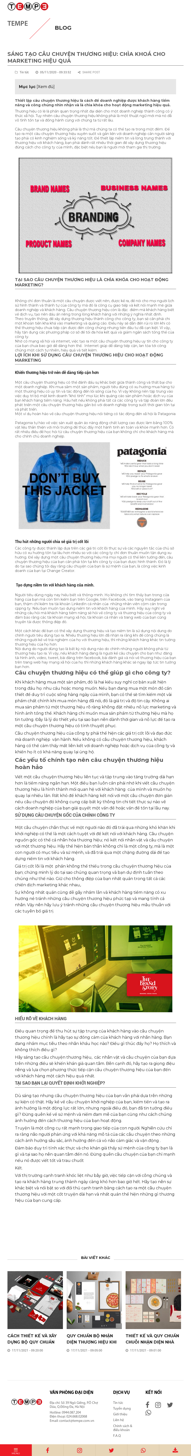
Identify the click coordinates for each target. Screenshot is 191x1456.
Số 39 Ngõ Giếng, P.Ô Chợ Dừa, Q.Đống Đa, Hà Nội (74, 1405)
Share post (89, 72)
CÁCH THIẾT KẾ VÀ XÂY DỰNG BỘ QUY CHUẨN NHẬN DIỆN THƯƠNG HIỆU (34, 1342)
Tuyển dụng (122, 1409)
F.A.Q (117, 1436)
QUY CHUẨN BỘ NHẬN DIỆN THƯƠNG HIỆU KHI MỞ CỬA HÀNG (92, 1342)
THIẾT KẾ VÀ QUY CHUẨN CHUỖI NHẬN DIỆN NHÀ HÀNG (152, 1342)
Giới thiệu (120, 1414)
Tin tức (118, 1403)
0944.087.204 (72, 1413)
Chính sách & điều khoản (122, 1428)
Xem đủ (45, 86)
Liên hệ (118, 1420)
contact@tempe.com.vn (76, 1421)
